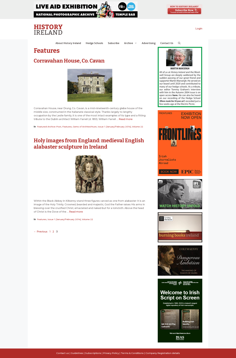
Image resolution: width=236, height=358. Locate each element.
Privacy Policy (111, 353)
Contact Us (166, 43)
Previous (40, 231)
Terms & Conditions (132, 353)
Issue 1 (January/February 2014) (113, 126)
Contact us (62, 353)
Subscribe (113, 43)
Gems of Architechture (84, 126)
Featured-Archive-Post (49, 126)
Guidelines (77, 353)
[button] (179, 43)
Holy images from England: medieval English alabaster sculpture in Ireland (81, 143)
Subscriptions (93, 353)
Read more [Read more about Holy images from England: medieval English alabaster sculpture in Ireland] (76, 211)
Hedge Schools (94, 43)
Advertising (148, 43)
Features (66, 126)
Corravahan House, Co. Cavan (70, 61)
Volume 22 (135, 126)
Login (198, 28)
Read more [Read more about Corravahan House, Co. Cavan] (125, 119)
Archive (131, 43)
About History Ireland (68, 43)
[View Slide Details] (86, 9)
